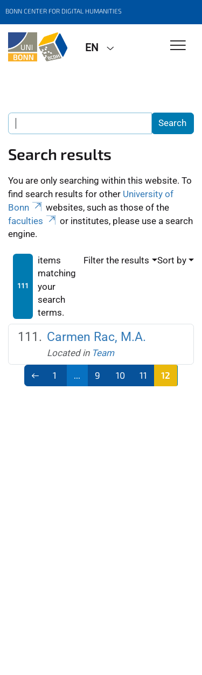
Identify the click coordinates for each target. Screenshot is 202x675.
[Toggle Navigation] (178, 46)
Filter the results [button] (116, 260)
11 (143, 375)
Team (103, 352)
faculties (33, 220)
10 (120, 375)
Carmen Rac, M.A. (96, 337)
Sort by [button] (171, 260)
